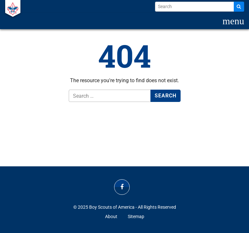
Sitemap (136, 216)
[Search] (239, 7)
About (111, 216)
